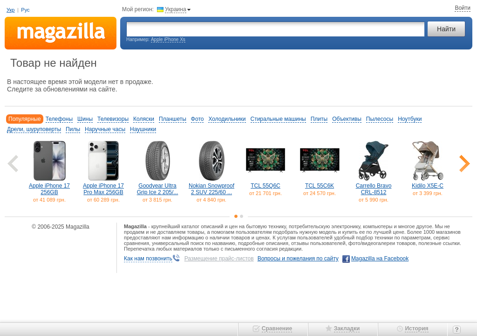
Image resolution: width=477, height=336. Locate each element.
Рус (25, 10)
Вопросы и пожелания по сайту (298, 258)
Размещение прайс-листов (219, 258)
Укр (10, 10)
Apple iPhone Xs (168, 39)
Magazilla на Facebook (380, 258)
